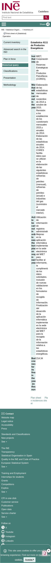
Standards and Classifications (15, 434)
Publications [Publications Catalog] (7, 505)
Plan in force (10, 59)
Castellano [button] (43, 11)
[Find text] (23, 17)
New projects (7, 438)
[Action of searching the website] (46, 17)
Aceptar (29, 559)
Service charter (8, 513)
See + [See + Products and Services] (4, 517)
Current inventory (12, 42)
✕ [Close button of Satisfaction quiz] (48, 551)
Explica (4, 488)
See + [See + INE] (4, 466)
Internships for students (12, 477)
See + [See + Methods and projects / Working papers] (4, 441)
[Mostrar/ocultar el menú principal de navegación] (3, 24)
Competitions (7, 484)
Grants (4, 480)
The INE (5, 448)
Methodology (10, 85)
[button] (44, 24)
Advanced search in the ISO (15, 50)
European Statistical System (15, 463)
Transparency (8, 452)
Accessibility (7, 425)
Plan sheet (36, 398)
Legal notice (7, 421)
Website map (7, 417)
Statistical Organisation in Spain (18, 30)
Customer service (9, 502)
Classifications (10, 71)
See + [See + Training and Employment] (4, 492)
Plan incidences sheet (39, 401)
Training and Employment (13, 473)
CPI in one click (8, 498)
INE (2, 30)
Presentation (10, 78)
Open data (6, 509)
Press (4, 428)
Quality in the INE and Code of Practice (20, 459)
